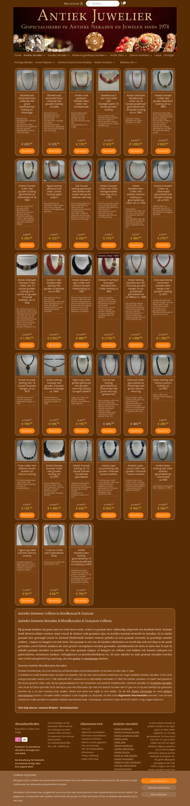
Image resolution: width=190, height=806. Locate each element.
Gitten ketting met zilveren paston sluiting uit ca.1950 (163, 384)
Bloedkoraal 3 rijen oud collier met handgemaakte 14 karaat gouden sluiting (109, 102)
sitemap (84, 800)
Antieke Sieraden (34, 55)
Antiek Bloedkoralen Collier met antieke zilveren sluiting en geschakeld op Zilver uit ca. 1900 (135, 194)
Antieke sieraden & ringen (126, 735)
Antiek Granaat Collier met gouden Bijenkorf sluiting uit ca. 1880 (163, 101)
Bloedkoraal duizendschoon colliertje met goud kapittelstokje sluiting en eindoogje (27, 104)
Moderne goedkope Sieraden (90, 55)
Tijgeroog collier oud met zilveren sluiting (27, 553)
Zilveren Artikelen (140, 55)
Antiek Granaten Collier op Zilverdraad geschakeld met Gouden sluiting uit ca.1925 (163, 193)
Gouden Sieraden (59, 55)
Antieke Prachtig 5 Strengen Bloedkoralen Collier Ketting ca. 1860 (108, 286)
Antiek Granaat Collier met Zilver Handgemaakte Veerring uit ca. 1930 (108, 191)
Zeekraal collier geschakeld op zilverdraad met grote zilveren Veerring (135, 386)
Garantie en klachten (91, 738)
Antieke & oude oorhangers (127, 762)
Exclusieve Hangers (123, 775)
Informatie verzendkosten (94, 735)
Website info (128, 62)
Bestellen (27, 151)
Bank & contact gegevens (94, 742)
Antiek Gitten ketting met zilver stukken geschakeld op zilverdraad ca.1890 (163, 472)
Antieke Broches (122, 752)
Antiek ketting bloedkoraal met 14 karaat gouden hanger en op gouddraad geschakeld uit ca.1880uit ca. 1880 (136, 289)
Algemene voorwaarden (93, 732)
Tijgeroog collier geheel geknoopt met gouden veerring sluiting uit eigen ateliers (81, 386)
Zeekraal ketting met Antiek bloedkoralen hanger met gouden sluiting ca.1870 (163, 287)
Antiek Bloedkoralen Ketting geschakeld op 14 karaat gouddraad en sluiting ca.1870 (81, 557)
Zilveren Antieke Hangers (126, 772)
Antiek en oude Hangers (125, 755)
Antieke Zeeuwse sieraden (127, 732)
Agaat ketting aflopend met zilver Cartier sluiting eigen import (54, 191)
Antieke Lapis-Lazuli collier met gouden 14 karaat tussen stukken (136, 470)
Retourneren (88, 752)
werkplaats (91, 658)
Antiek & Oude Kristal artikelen (75, 62)
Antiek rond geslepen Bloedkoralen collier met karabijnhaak (81, 101)
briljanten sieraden (161, 683)
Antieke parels (121, 738)
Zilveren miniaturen (123, 745)
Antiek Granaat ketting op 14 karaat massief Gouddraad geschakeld (81, 471)
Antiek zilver (120, 742)
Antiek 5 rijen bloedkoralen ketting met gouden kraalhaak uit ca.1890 (54, 286)
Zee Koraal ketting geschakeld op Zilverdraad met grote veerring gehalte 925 (108, 387)
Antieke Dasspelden (123, 759)
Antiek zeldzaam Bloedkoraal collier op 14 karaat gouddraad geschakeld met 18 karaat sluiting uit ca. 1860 (136, 104)
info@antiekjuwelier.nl (162, 786)
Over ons (86, 728)
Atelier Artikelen (104, 62)
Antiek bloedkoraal (123, 728)
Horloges (169, 55)
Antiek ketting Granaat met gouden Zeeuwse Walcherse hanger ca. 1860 (54, 386)
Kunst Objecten (45, 62)
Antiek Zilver (118, 55)
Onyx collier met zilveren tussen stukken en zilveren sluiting (27, 470)
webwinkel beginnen (101, 800)
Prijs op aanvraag (90, 745)
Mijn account (73, 3)
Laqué (158, 55)
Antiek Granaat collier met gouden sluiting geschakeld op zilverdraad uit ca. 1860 (27, 193)
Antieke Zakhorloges (124, 748)
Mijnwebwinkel (128, 800)
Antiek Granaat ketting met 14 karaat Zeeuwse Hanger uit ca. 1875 (27, 386)
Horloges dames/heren (125, 765)
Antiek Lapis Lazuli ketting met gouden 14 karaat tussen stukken (109, 470)
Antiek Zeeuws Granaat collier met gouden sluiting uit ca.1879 (54, 471)
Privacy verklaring (90, 755)
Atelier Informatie (142, 691)
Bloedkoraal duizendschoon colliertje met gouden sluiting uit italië (54, 101)
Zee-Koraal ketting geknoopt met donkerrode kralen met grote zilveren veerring (81, 191)
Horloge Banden (24, 62)
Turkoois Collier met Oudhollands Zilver (54, 553)
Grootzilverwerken (123, 768)
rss (90, 800)
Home (18, 55)
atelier (76, 658)
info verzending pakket (92, 748)
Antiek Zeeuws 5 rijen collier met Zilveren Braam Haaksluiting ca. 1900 (81, 286)
